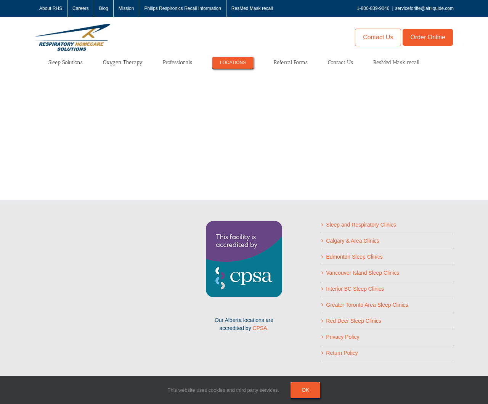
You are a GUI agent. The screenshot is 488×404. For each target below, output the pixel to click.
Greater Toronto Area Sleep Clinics (367, 305)
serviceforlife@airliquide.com (424, 8)
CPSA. (261, 328)
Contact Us (378, 37)
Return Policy (342, 353)
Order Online (427, 37)
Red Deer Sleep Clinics (353, 321)
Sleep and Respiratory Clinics (361, 225)
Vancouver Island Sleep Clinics (362, 273)
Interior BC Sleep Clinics (355, 289)
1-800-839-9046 (373, 8)
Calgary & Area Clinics (352, 241)
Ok (305, 390)
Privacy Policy (342, 337)
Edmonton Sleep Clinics (354, 257)
